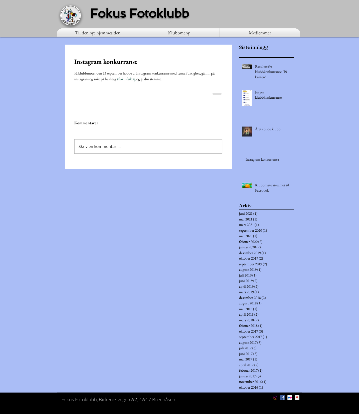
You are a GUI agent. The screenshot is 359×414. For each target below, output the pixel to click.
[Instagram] (275, 397)
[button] (178, 32)
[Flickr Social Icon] (289, 397)
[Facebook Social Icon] (282, 397)
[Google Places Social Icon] (297, 397)
